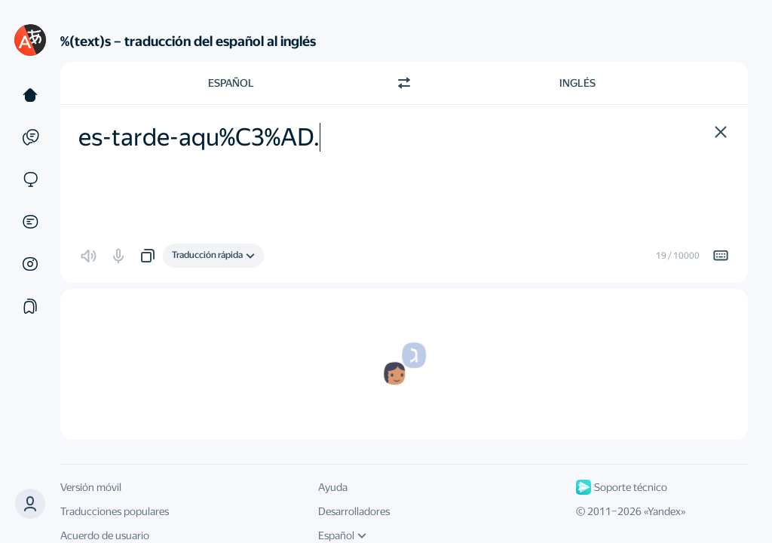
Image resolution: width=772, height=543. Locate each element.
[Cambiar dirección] (404, 83)
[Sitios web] (30, 179)
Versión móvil (90, 487)
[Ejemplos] (30, 137)
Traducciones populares (114, 511)
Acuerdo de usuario (104, 535)
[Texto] (30, 95)
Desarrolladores (354, 511)
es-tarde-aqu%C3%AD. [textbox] (199, 137)
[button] (30, 504)
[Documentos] (30, 222)
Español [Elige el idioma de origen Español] (231, 83)
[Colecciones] (30, 306)
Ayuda (333, 487)
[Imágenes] (30, 264)
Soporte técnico (621, 487)
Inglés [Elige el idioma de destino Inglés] (577, 83)
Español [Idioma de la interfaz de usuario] (342, 535)
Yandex (664, 511)
